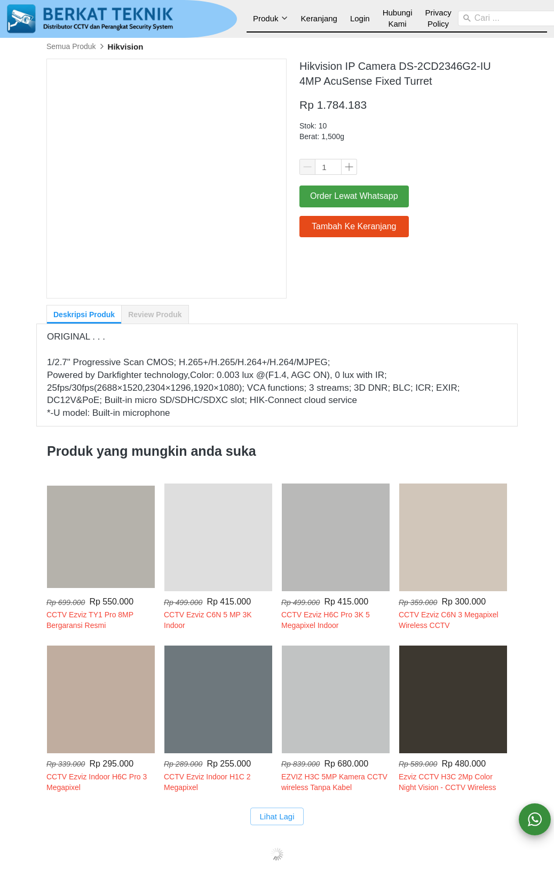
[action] (535, 819)
